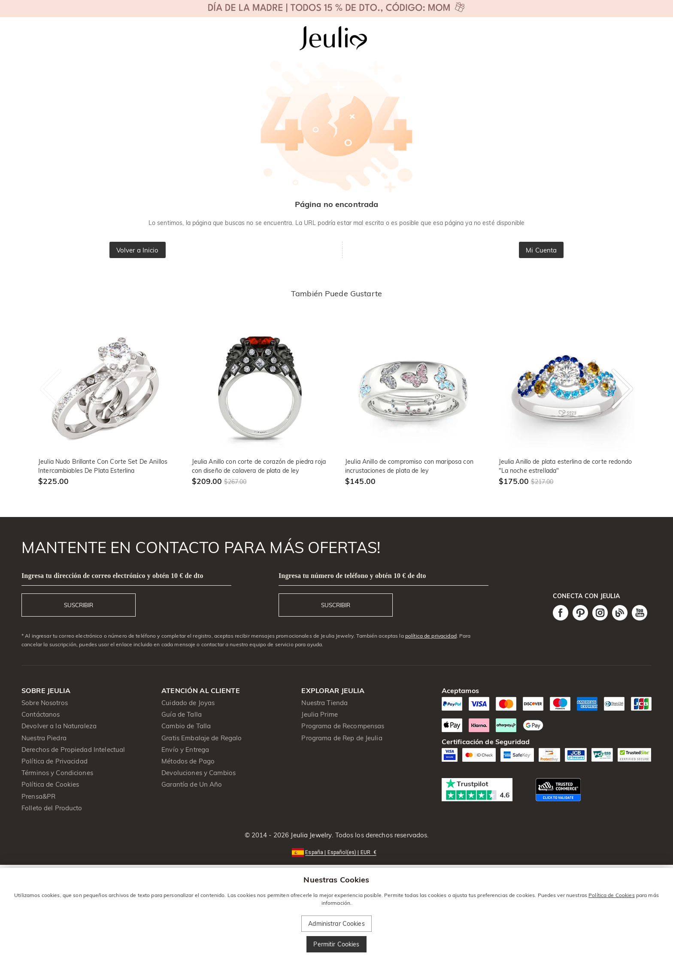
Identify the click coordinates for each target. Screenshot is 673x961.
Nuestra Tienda (324, 703)
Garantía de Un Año (191, 784)
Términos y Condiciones (57, 773)
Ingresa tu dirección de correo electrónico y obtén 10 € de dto (112, 575)
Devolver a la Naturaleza (59, 726)
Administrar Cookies (336, 924)
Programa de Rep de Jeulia (341, 738)
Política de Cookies (50, 784)
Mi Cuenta (541, 250)
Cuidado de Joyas (188, 703)
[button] (336, 851)
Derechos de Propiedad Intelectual (73, 749)
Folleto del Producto (51, 808)
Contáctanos (40, 714)
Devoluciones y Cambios (198, 773)
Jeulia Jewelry (310, 835)
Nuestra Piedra (44, 738)
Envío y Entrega (185, 749)
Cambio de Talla (186, 726)
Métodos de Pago (188, 761)
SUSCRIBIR (78, 605)
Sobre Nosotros (44, 703)
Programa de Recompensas (342, 726)
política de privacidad (431, 636)
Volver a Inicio (137, 250)
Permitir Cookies (336, 944)
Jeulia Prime (319, 714)
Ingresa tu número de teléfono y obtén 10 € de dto (352, 575)
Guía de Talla (181, 714)
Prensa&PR (38, 796)
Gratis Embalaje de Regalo (201, 738)
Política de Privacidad (54, 761)
